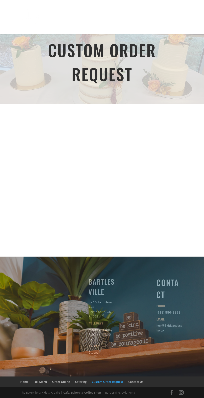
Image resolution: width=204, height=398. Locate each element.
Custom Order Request (141, 11)
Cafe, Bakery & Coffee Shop (82, 392)
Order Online (91, 11)
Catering (112, 11)
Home (51, 11)
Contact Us (54, 24)
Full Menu (68, 11)
